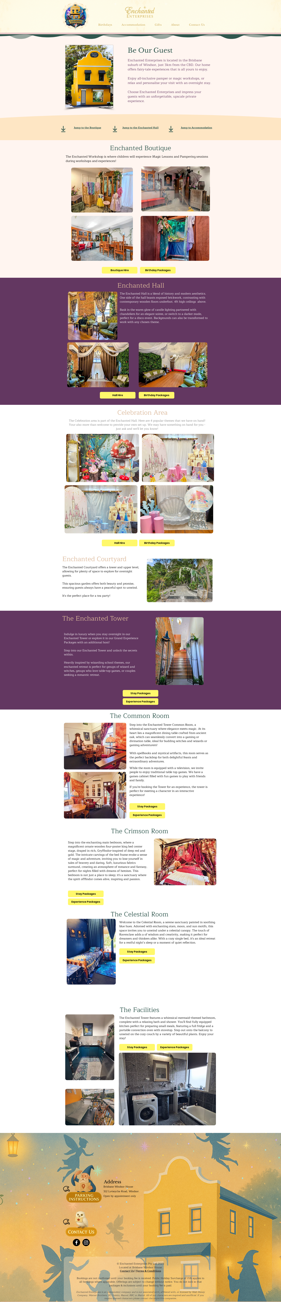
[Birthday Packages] (158, 270)
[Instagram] (86, 1242)
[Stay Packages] (140, 693)
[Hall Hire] (117, 395)
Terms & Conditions (148, 1271)
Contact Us (127, 1271)
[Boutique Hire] (119, 270)
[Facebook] (76, 1242)
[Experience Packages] (140, 701)
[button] (133, 24)
